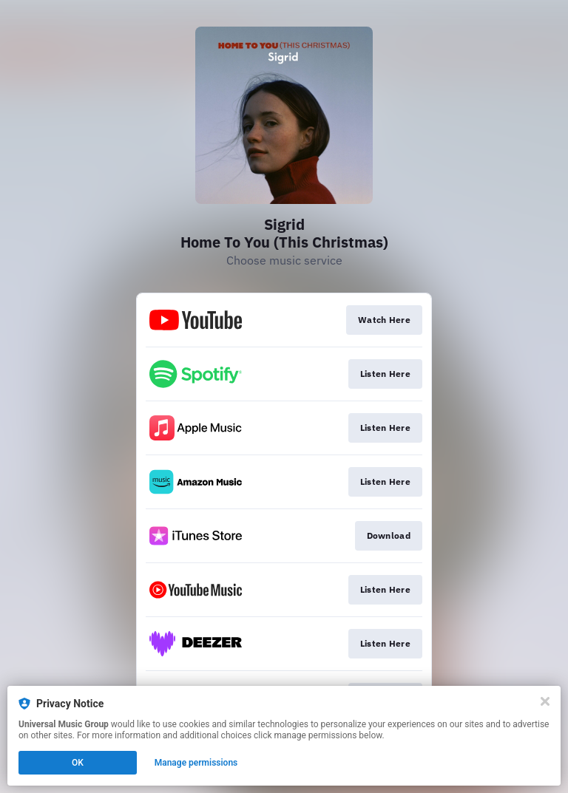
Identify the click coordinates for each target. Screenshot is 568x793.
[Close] (545, 701)
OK (78, 763)
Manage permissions (196, 763)
